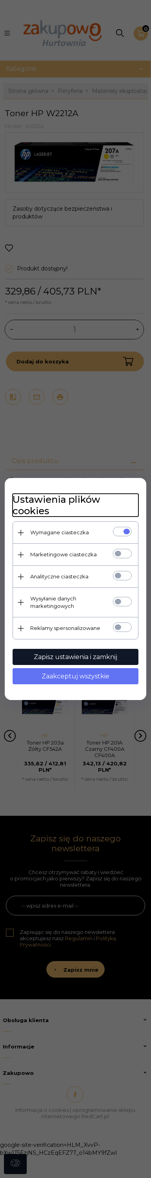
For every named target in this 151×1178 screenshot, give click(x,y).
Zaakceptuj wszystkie (75, 676)
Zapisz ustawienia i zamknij (75, 657)
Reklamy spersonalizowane (65, 628)
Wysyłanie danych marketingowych (53, 602)
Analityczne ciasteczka (59, 576)
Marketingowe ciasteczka (63, 554)
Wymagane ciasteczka (59, 532)
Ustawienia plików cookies (56, 505)
